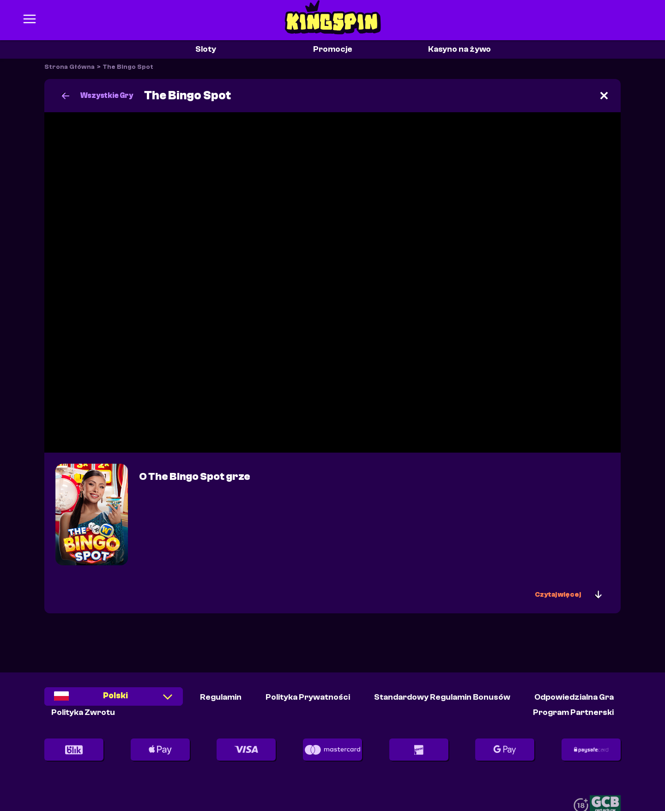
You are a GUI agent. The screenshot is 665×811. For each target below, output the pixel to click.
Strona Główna (69, 67)
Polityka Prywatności (308, 697)
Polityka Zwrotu (83, 712)
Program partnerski (573, 712)
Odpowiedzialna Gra (574, 697)
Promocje (332, 49)
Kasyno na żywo (459, 49)
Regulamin (221, 697)
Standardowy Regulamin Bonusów (442, 697)
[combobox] (113, 699)
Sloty (205, 49)
